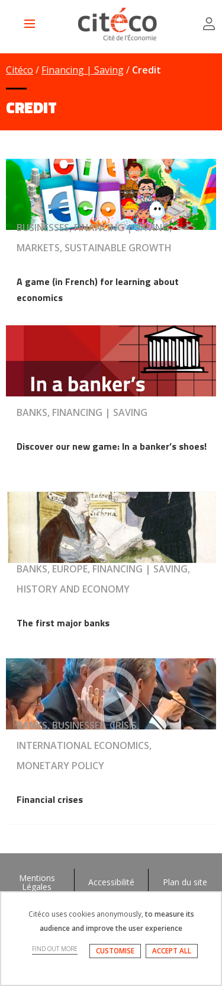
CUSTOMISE (115, 950)
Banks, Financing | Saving (82, 412)
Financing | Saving (82, 69)
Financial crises (50, 799)
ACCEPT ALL (171, 950)
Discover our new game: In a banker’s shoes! (112, 446)
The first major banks (63, 623)
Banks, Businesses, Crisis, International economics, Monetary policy (84, 745)
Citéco (19, 69)
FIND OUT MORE (55, 949)
